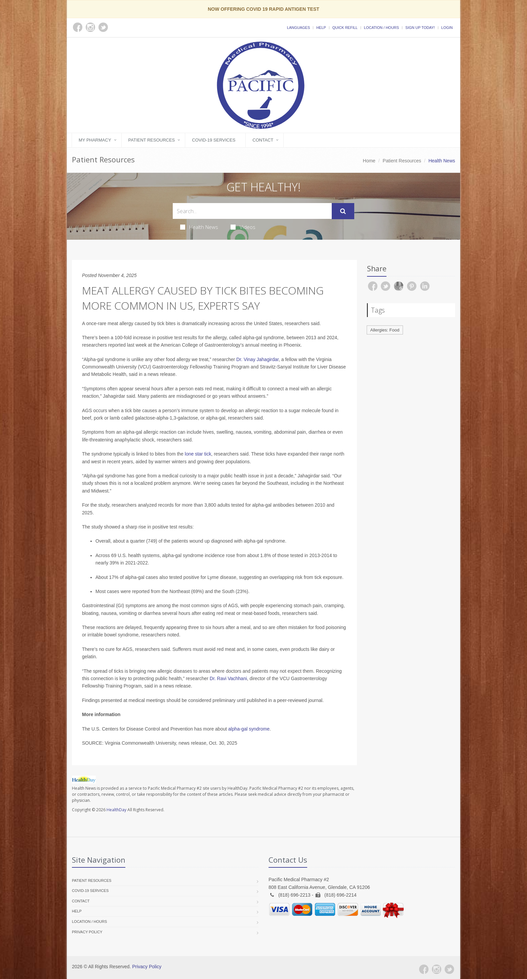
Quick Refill (345, 28)
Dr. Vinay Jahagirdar (257, 359)
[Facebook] (424, 969)
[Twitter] (449, 969)
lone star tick (198, 454)
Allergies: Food (385, 329)
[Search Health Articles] (252, 211)
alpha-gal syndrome (249, 729)
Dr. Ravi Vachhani (228, 678)
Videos (243, 227)
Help (321, 28)
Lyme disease (221, 577)
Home (369, 160)
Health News (199, 227)
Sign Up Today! (420, 28)
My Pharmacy (95, 140)
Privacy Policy (87, 932)
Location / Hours (381, 28)
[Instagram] (436, 969)
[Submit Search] (343, 211)
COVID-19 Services (213, 140)
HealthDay (116, 810)
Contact (262, 140)
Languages (298, 28)
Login (447, 28)
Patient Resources (151, 140)
